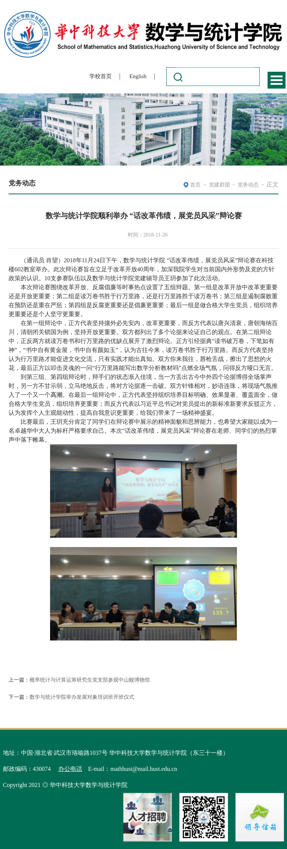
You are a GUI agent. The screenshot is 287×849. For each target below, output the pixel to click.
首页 (195, 185)
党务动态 (248, 185)
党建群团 (219, 185)
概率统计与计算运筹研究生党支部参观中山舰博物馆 (90, 680)
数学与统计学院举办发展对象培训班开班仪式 (82, 697)
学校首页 (100, 76)
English (137, 76)
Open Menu (277, 80)
